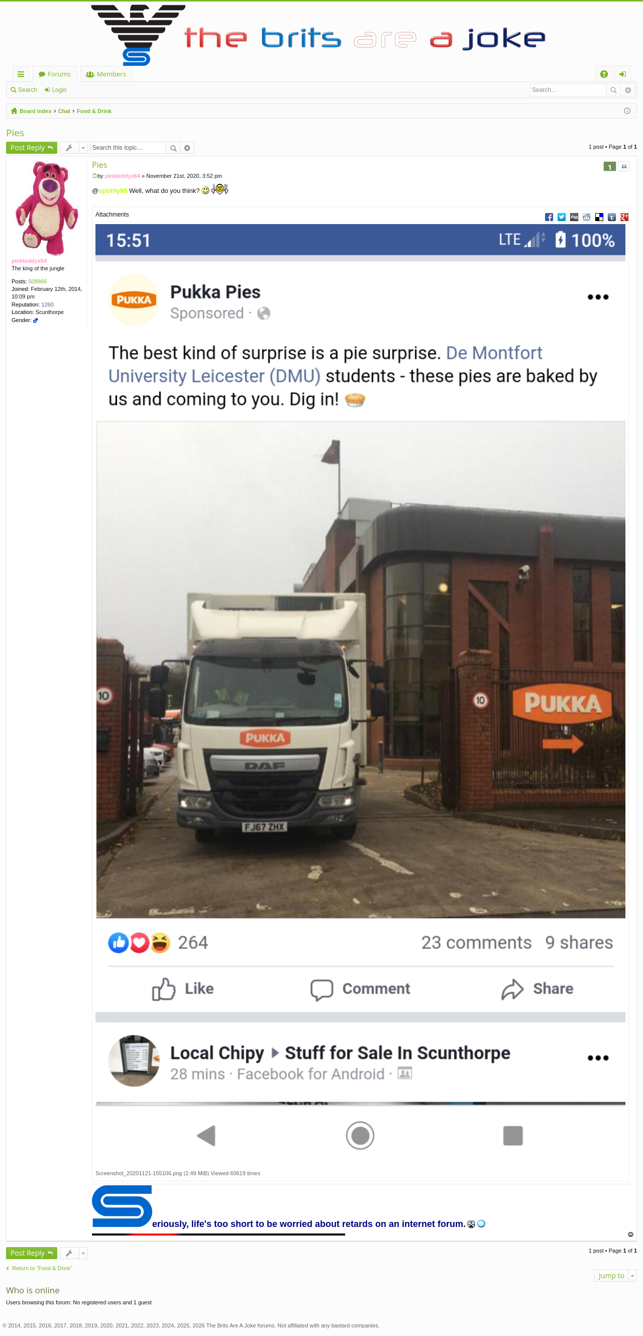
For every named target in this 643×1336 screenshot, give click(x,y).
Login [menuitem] (624, 75)
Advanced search (627, 90)
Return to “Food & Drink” (42, 1268)
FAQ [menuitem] (607, 75)
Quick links (23, 75)
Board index (36, 111)
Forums (59, 73)
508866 (38, 281)
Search (27, 89)
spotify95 (112, 190)
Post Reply (28, 147)
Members (111, 73)
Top (631, 1234)
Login (59, 89)
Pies (15, 132)
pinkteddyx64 (29, 261)
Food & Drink (94, 111)
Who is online (33, 1290)
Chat (64, 111)
